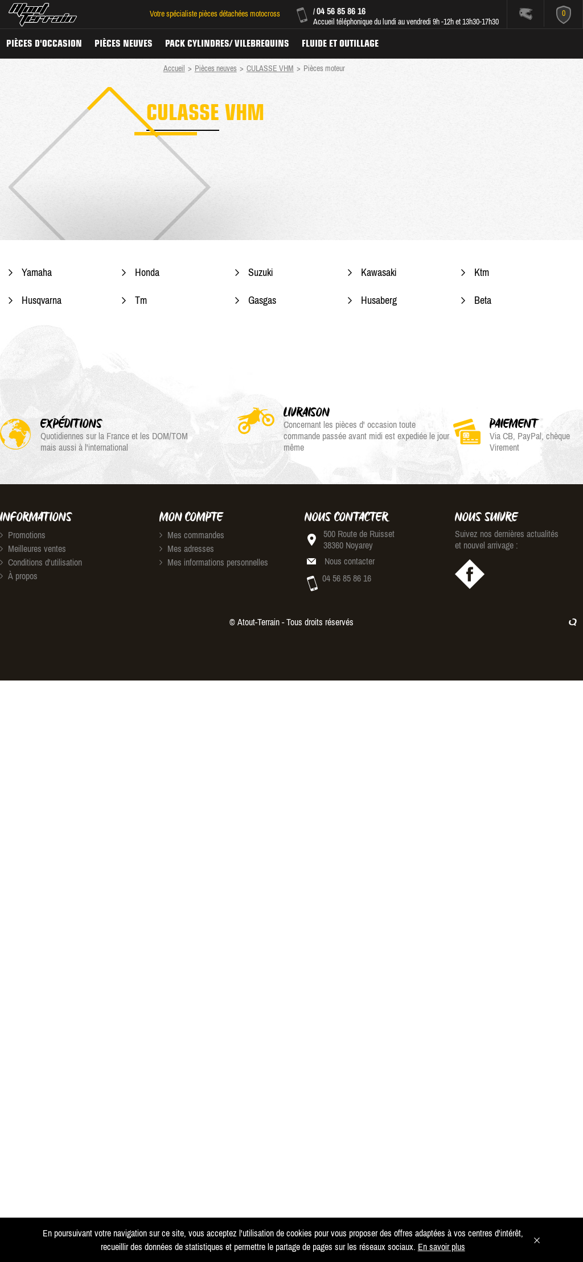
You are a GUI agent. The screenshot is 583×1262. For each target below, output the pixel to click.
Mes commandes (191, 535)
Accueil (174, 68)
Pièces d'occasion (44, 43)
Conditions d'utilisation (41, 562)
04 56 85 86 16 (341, 11)
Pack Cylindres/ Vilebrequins (227, 43)
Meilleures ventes (33, 548)
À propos (19, 576)
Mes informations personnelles (213, 562)
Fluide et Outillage (340, 43)
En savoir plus (441, 1247)
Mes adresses (186, 548)
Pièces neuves (124, 43)
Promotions (23, 535)
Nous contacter (350, 561)
